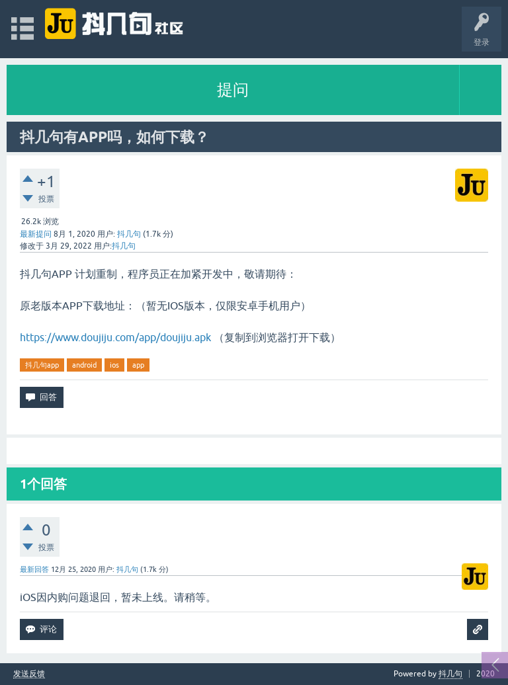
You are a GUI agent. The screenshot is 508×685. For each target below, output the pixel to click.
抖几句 (450, 673)
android (84, 365)
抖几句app (42, 365)
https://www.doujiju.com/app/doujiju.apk (115, 337)
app (138, 365)
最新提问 (36, 234)
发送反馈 (29, 674)
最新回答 (34, 569)
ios (114, 365)
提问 (233, 90)
